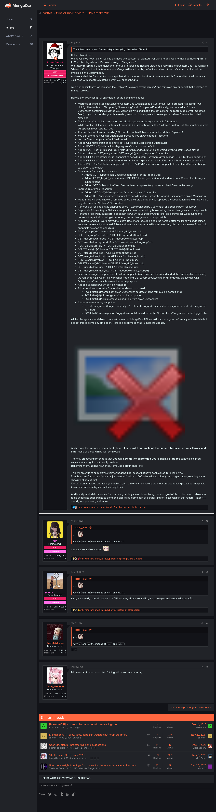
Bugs (77, 727)
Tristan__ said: (80, 527)
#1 (207, 42)
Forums (10, 27)
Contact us (83, 805)
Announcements (80, 758)
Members (11, 44)
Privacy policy (121, 805)
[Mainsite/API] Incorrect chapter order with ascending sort (83, 724)
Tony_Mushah (55, 686)
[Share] (203, 43)
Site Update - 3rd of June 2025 (67, 755)
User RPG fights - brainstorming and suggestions (77, 744)
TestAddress (55, 643)
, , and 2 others (111, 558)
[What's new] (207, 5)
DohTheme (182, 807)
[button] (22, 36)
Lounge (85, 748)
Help (135, 805)
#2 (207, 521)
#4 (207, 623)
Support (77, 737)
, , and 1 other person (112, 507)
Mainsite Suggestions (89, 768)
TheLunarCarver (57, 768)
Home (9, 19)
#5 (207, 666)
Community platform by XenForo (186, 804)
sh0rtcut (53, 737)
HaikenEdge (200, 758)
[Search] (50, 5)
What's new (13, 35)
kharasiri (202, 768)
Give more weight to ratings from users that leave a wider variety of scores (92, 765)
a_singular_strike (57, 748)
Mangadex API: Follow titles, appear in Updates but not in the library (88, 734)
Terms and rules (101, 805)
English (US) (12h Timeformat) (56, 805)
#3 (207, 572)
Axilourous (54, 727)
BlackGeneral (199, 748)
